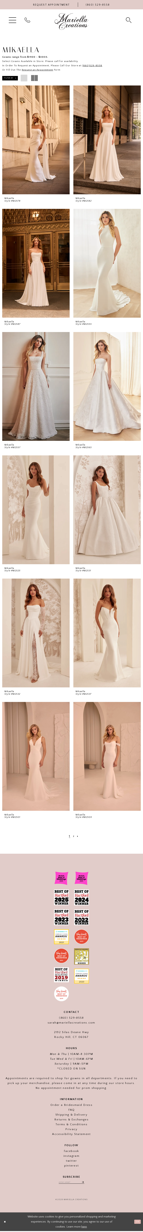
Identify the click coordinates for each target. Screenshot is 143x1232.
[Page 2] (73, 836)
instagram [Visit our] (71, 1156)
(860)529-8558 (92, 65)
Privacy (71, 1129)
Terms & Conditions (71, 1124)
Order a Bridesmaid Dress (71, 1105)
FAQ (71, 1109)
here (84, 1227)
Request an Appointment (37, 69)
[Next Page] (78, 836)
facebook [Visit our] (71, 1151)
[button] (13, 20)
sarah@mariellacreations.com (71, 1022)
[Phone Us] (98, 4)
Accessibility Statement (71, 1134)
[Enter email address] (71, 1182)
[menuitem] (13, 20)
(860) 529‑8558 (71, 1017)
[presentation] (36, 139)
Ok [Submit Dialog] (137, 1222)
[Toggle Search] (129, 20)
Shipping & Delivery (71, 1114)
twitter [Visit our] (71, 1160)
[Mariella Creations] (72, 21)
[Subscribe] (85, 1182)
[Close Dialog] (5, 1222)
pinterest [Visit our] (71, 1165)
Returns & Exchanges (71, 1119)
